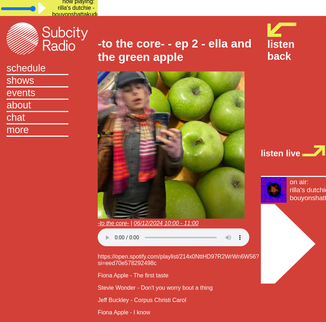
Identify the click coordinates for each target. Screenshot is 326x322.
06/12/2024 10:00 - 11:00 (166, 223)
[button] (49, 130)
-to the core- (113, 223)
